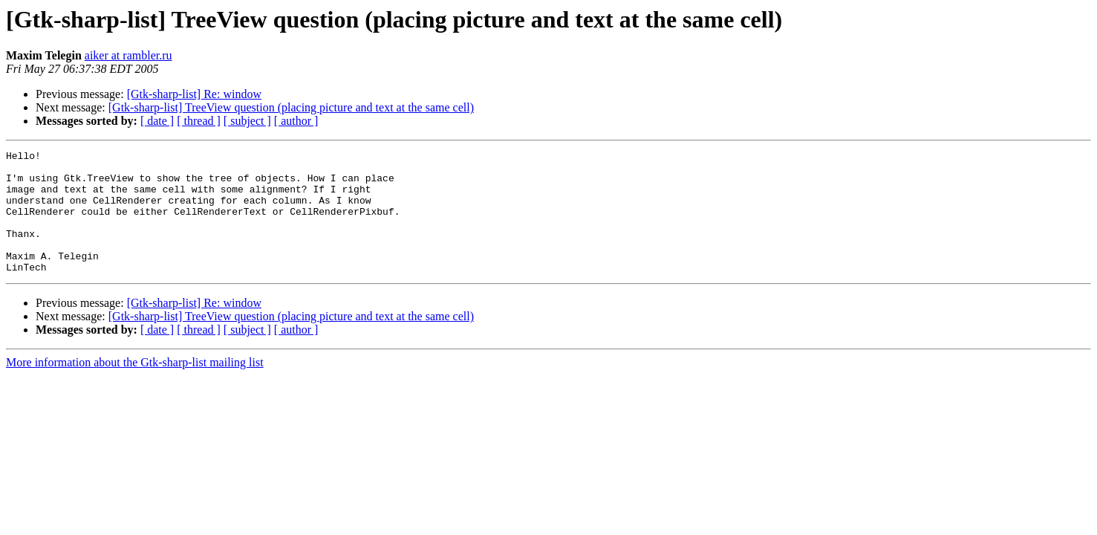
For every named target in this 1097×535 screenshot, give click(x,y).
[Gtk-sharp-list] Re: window (194, 94)
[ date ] (157, 120)
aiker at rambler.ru (128, 55)
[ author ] (296, 120)
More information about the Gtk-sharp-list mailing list (135, 386)
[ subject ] (247, 120)
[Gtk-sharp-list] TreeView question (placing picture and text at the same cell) (291, 107)
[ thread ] (199, 120)
